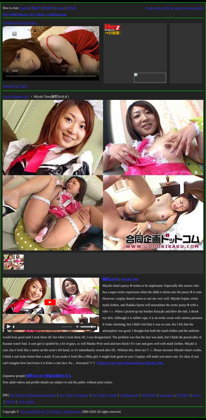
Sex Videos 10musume (74, 395)
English (24, 8)
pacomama (166, 395)
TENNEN (182, 395)
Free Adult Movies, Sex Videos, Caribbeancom (51, 411)
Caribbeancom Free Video (19, 23)
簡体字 (48, 8)
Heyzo (197, 395)
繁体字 (36, 8)
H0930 (10, 401)
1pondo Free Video (15, 86)
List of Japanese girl (16, 96)
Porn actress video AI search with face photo (174, 8)
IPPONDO (149, 395)
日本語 (71, 8)
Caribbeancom (129, 395)
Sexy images (26, 401)
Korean (60, 8)
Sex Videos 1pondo (104, 395)
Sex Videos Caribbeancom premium (32, 395)
